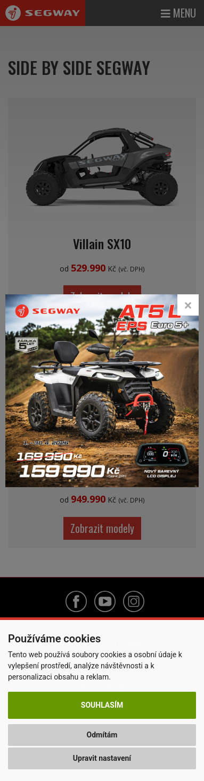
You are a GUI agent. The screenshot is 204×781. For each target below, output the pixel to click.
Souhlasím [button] (102, 705)
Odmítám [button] (102, 735)
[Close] (188, 305)
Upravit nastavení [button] (102, 758)
